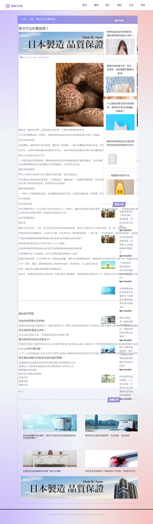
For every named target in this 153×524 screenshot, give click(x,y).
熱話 (119, 5)
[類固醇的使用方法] (120, 175)
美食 (143, 5)
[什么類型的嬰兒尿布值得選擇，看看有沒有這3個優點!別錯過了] (120, 107)
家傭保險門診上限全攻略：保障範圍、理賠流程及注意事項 (126, 219)
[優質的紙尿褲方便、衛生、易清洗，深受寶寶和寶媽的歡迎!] (120, 69)
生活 (131, 5)
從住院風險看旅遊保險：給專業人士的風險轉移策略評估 (126, 244)
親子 (108, 5)
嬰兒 (21, 392)
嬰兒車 (22, 222)
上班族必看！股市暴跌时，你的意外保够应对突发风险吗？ (126, 270)
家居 (84, 5)
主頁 (24, 19)
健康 (96, 5)
